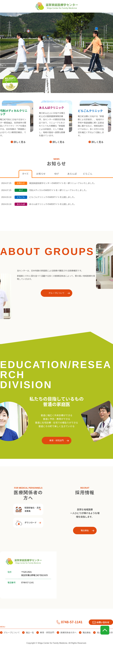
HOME (9, 16)
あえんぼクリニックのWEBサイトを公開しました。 (52, 204)
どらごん (87, 174)
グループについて (30, 16)
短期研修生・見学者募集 (28, 509)
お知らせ (41, 174)
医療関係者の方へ (99, 16)
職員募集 (85, 530)
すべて (25, 174)
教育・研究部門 (73, 16)
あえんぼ (72, 174)
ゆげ (56, 174)
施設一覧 (52, 16)
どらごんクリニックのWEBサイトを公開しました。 (52, 197)
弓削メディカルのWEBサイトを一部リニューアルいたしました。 (58, 190)
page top (104, 630)
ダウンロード (26, 522)
